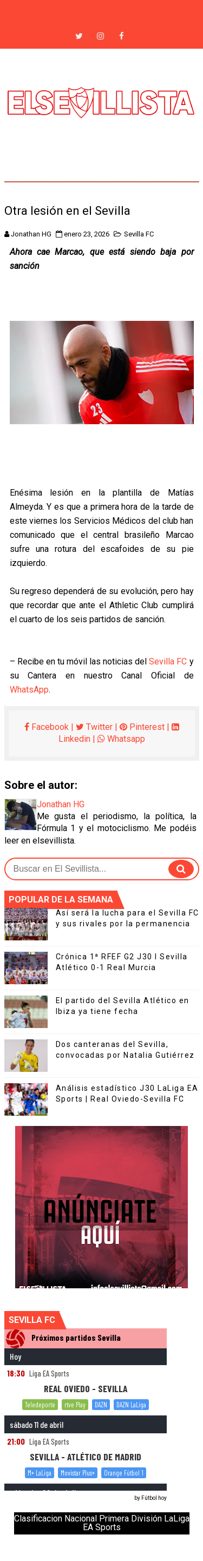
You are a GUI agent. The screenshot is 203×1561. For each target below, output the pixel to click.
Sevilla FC (139, 234)
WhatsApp (29, 689)
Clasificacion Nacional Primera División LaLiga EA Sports (101, 1522)
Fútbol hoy (154, 1498)
